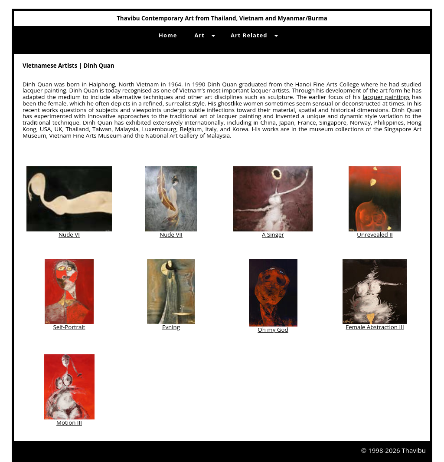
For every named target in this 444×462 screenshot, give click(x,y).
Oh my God (273, 329)
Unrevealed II (374, 234)
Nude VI (69, 234)
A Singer (273, 234)
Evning (171, 327)
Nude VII (171, 234)
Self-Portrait (69, 327)
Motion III (69, 422)
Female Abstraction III (375, 327)
